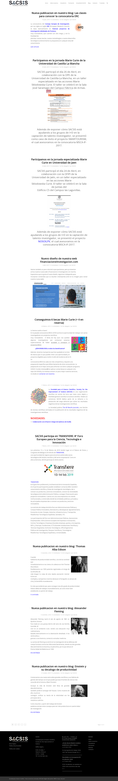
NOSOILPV (44, 241)
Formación (91, 745)
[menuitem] (46, 3)
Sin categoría (65, 19)
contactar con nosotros (46, 374)
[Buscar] (107, 3)
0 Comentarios (55, 19)
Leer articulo (35, 47)
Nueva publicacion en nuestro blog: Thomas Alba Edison (59, 548)
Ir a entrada (34, 594)
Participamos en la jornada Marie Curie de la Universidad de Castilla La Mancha (59, 62)
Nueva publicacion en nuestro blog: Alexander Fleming (59, 609)
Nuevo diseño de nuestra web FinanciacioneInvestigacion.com (59, 260)
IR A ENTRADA (35, 653)
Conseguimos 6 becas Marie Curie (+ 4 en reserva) (59, 321)
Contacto (91, 749)
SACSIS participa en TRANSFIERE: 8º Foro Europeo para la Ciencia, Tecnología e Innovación (59, 439)
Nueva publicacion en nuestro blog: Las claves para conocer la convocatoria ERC (59, 14)
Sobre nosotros (92, 741)
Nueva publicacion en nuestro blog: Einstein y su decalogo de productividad (59, 668)
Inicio (89, 739)
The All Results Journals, (71, 407)
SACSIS (74, 19)
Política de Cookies (14, 749)
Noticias (90, 747)
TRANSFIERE (60, 453)
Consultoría (91, 743)
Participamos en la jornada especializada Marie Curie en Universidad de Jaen (59, 161)
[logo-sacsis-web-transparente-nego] (18, 3)
